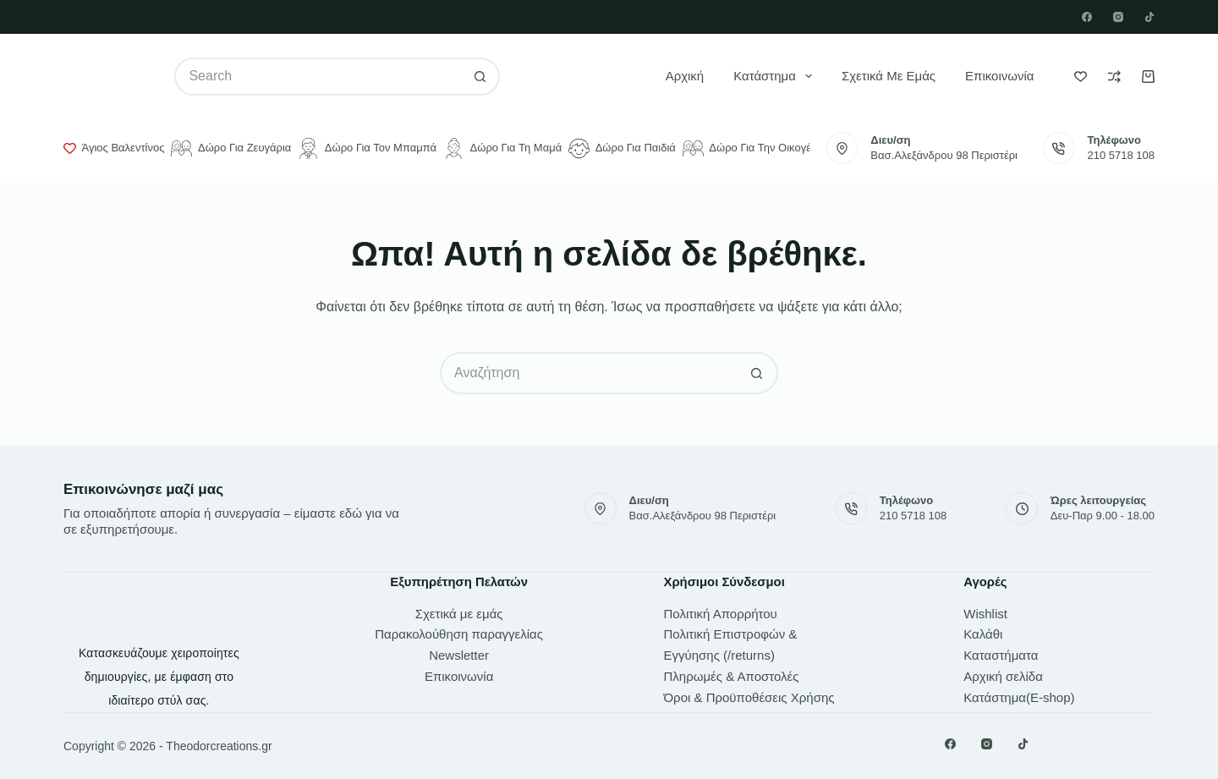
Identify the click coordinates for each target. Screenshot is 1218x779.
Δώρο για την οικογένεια (757, 148)
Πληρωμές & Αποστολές (731, 676)
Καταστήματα (1000, 655)
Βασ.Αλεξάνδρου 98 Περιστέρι (944, 155)
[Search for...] (317, 77)
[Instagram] (1118, 17)
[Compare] (1114, 76)
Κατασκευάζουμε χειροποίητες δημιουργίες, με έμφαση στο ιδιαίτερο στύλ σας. (159, 676)
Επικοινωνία (999, 76)
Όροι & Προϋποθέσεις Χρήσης (749, 697)
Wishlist (985, 613)
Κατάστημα (776, 76)
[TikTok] (1149, 17)
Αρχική (685, 76)
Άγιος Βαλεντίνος (113, 148)
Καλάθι (982, 634)
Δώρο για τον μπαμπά (367, 148)
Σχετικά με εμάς (888, 76)
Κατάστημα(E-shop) (1018, 697)
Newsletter (459, 655)
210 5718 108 (1121, 155)
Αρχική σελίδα (1003, 676)
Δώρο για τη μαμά (502, 148)
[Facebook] (1087, 17)
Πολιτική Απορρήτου (720, 613)
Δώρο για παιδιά (622, 148)
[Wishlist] (1080, 76)
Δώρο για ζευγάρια (231, 148)
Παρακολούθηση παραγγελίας (459, 634)
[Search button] (481, 77)
